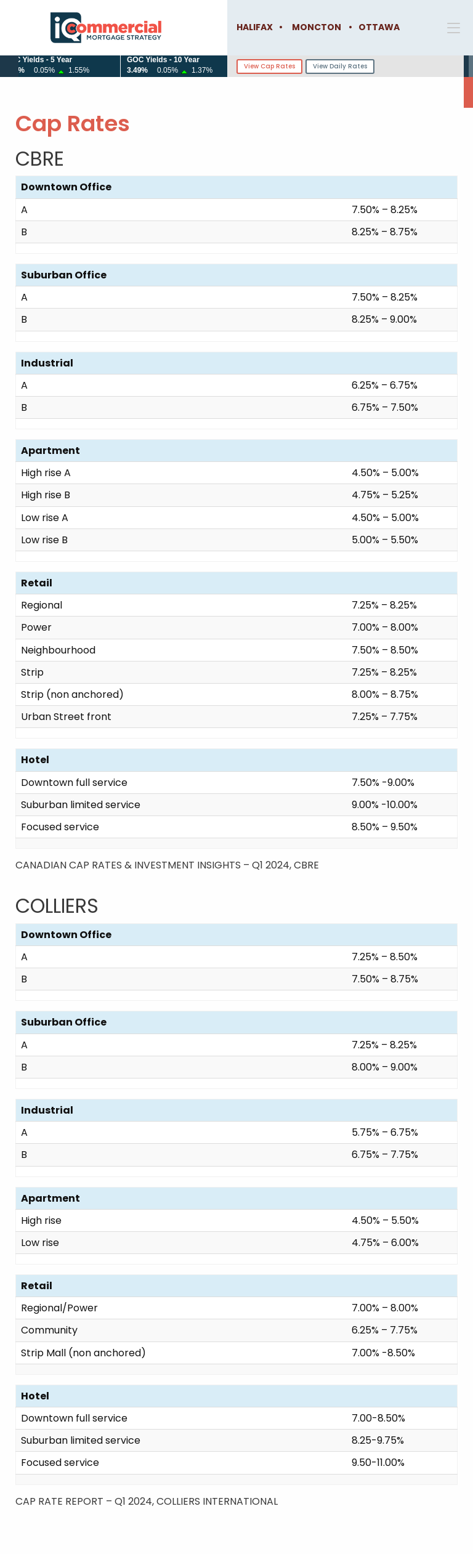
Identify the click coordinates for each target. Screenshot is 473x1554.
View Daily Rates (340, 66)
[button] (457, 28)
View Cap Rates (269, 66)
